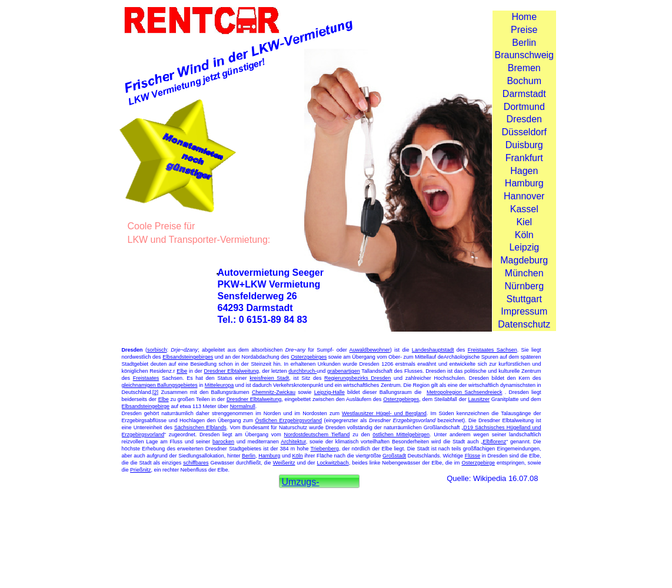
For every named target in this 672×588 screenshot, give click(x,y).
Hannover (524, 196)
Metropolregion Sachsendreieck (464, 392)
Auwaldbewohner (370, 350)
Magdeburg (524, 260)
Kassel (524, 209)
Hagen (524, 171)
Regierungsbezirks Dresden (357, 378)
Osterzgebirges (309, 357)
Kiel (524, 222)
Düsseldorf (524, 132)
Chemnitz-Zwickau (273, 392)
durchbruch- (302, 371)
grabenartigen (343, 371)
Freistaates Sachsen (492, 350)
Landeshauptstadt (433, 350)
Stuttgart (524, 299)
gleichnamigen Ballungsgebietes (160, 385)
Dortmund (524, 107)
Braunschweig (524, 55)
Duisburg (524, 145)
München (524, 273)
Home (524, 17)
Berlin (524, 43)
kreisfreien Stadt (269, 378)
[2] (155, 392)
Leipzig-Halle (329, 392)
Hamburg (524, 183)
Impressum (524, 311)
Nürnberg (524, 286)
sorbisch (157, 350)
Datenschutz (524, 324)
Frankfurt (524, 158)
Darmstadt (524, 94)
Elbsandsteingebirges (187, 357)
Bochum (524, 81)
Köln (524, 235)
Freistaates (146, 378)
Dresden (524, 119)
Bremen (524, 68)
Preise (524, 30)
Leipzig (524, 247)
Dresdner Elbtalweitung (231, 371)
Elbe (182, 371)
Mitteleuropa (219, 385)
